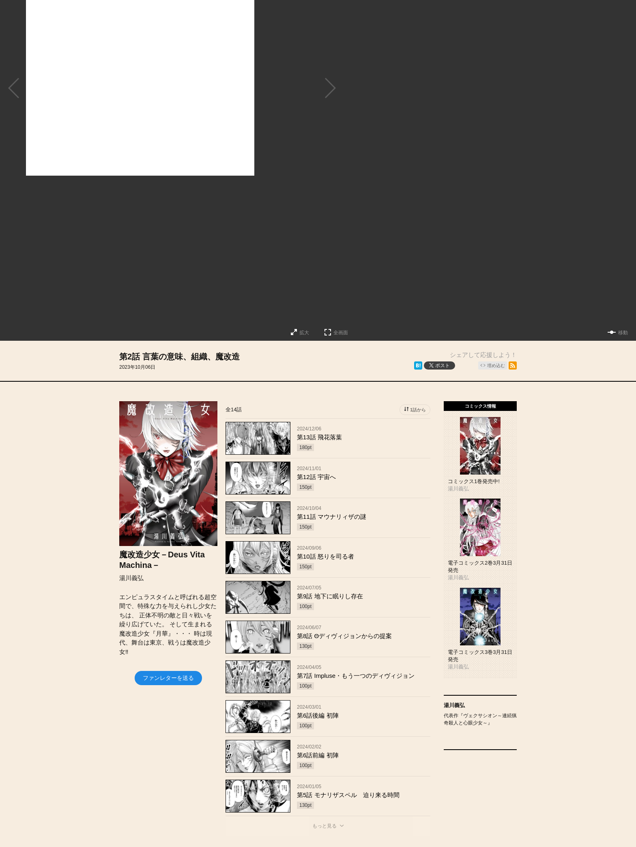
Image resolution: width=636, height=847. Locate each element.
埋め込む (496, 365)
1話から (418, 409)
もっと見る (324, 826)
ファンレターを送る (168, 678)
